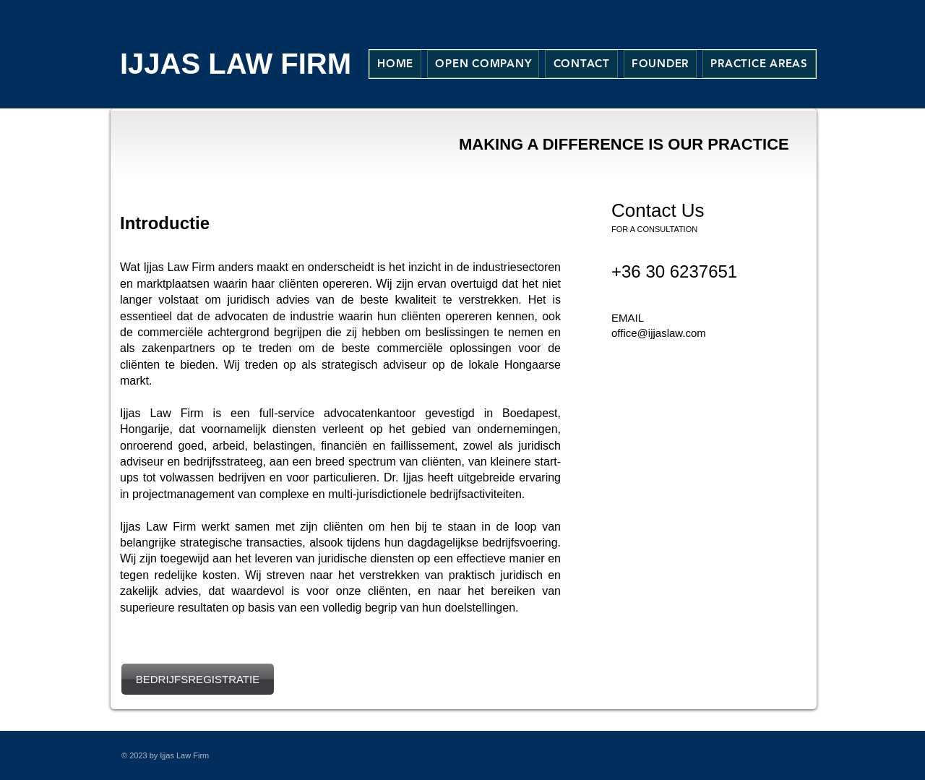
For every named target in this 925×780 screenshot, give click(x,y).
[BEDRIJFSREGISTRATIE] (197, 679)
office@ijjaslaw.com (658, 333)
